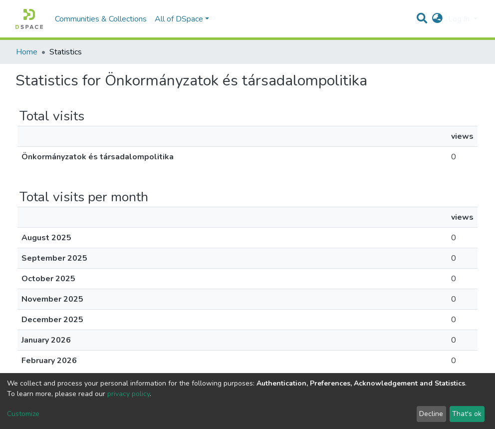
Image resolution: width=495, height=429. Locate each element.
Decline (431, 414)
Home (26, 51)
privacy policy (128, 394)
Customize (23, 414)
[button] (437, 19)
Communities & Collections (101, 18)
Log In (460, 18)
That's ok (467, 414)
